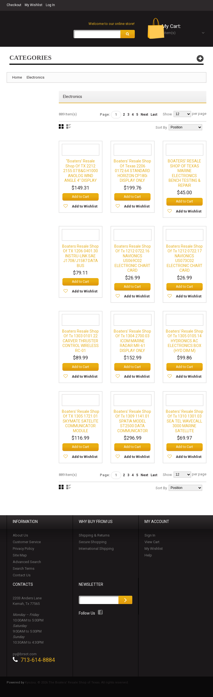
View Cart (151, 544)
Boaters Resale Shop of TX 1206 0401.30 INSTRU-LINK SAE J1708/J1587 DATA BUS (80, 257)
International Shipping (96, 551)
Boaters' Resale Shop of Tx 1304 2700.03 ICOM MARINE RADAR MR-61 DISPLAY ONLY (132, 342)
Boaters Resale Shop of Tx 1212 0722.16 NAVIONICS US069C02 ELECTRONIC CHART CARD (132, 259)
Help (148, 558)
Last (154, 115)
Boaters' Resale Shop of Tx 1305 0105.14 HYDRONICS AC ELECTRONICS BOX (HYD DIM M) (184, 342)
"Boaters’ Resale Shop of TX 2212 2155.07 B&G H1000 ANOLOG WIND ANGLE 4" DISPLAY (80, 171)
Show (167, 115)
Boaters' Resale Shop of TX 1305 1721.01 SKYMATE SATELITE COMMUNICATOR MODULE (80, 423)
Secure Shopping (92, 544)
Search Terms (23, 571)
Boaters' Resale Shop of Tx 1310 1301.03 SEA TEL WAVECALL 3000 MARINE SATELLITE (184, 423)
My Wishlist (33, 5)
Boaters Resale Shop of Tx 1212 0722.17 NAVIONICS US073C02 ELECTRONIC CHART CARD (184, 259)
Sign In (149, 538)
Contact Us (22, 578)
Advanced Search (27, 564)
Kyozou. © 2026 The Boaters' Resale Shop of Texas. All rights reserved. (77, 685)
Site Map (20, 558)
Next (144, 115)
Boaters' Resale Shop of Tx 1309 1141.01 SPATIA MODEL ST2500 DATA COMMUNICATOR (132, 423)
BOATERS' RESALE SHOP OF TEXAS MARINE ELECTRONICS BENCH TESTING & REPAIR (184, 174)
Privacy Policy (23, 551)
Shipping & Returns (94, 538)
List (68, 127)
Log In (50, 5)
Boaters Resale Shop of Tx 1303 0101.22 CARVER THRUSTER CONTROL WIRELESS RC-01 (80, 342)
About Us (20, 538)
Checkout (14, 5)
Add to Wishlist (84, 208)
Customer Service (27, 544)
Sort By (161, 128)
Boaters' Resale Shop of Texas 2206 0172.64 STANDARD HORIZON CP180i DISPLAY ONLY (132, 171)
